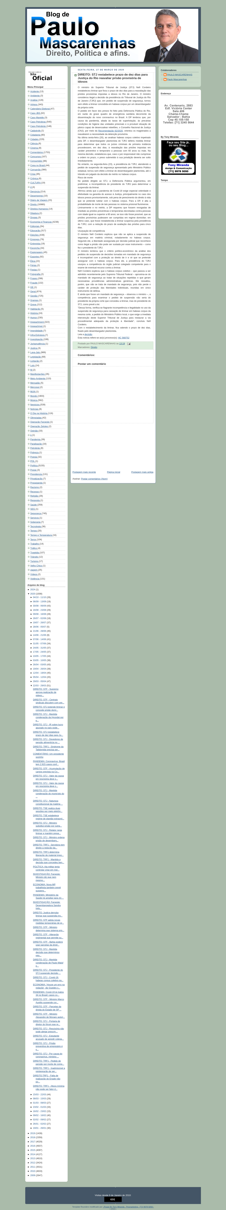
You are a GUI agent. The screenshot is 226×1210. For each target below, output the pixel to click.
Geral (33, 291)
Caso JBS (35, 113)
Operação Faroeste (40, 422)
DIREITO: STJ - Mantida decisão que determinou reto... (46, 952)
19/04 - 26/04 (40, 669)
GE (32, 287)
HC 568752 (123, 338)
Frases (34, 278)
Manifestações (37, 374)
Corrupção (35, 169)
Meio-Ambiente (38, 378)
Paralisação (36, 444)
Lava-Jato (35, 352)
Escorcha (35, 248)
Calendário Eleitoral (40, 109)
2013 (33, 1158)
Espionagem (36, 252)
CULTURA (35, 183)
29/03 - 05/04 (40, 681)
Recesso (35, 491)
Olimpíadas (36, 418)
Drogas (34, 217)
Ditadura (34, 213)
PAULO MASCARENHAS (179, 74)
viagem (34, 570)
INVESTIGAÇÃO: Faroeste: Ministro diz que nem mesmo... (46, 877)
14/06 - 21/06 (40, 635)
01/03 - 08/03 (40, 1103)
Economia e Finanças (41, 222)
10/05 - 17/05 (40, 656)
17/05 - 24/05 (40, 652)
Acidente (35, 91)
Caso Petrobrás (38, 126)
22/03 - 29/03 (40, 685)
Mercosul (35, 387)
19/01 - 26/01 (40, 1128)
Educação (35, 230)
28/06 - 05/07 (40, 627)
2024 (33, 589)
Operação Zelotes (39, 426)
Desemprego (37, 196)
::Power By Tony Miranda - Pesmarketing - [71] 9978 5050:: (128, 1207)
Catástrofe (35, 130)
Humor (34, 317)
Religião (34, 496)
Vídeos (34, 574)
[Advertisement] (96, 445)
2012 (33, 1162)
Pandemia (35, 439)
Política (34, 465)
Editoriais (35, 226)
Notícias (34, 409)
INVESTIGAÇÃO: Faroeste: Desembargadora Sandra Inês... (47, 905)
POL (32, 461)
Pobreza (34, 452)
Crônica (34, 178)
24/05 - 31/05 (40, 648)
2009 (33, 1175)
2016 (33, 1146)
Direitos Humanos (39, 209)
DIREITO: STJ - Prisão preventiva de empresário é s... (48, 1046)
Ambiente (35, 95)
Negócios (35, 404)
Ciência (34, 143)
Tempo (34, 531)
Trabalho (35, 544)
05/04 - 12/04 (40, 677)
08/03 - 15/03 (40, 1098)
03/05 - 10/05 (40, 660)
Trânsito (34, 557)
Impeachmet (36, 326)
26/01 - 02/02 (40, 1124)
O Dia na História (39, 413)
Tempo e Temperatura (41, 535)
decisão (88, 334)
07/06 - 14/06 (40, 639)
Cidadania (35, 135)
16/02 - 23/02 (40, 1111)
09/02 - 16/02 (40, 1115)
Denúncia (35, 191)
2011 (33, 1167)
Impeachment (37, 322)
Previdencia (36, 474)
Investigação (36, 339)
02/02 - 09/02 (40, 1119)
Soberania (35, 522)
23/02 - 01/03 (40, 1107)
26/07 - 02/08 (40, 618)
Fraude (34, 283)
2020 (33, 594)
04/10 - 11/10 (40, 597)
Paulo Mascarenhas (177, 79)
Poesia (34, 457)
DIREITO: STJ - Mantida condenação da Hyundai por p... (48, 717)
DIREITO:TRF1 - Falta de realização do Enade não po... (46, 1078)
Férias (33, 265)
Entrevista (35, 243)
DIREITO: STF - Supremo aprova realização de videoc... (45, 692)
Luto (32, 365)
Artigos (34, 104)
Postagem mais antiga (142, 472)
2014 (33, 1154)
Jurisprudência (38, 344)
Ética (33, 261)
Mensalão (35, 383)
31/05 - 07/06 (40, 643)
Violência (35, 579)
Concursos (36, 156)
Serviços (35, 518)
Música (34, 400)
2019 (33, 1133)
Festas (34, 270)
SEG (33, 509)
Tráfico (34, 548)
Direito (33, 204)
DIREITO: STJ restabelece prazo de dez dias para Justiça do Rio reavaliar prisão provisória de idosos (113, 78)
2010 (33, 1171)
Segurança (36, 513)
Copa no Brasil (38, 165)
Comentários (37, 152)
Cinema (34, 148)
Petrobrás (35, 448)
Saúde (33, 505)
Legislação (36, 357)
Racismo (35, 487)
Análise (34, 100)
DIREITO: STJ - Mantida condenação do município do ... (48, 793)
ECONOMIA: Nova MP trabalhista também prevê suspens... (47, 887)
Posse (33, 470)
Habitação (35, 309)
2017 (33, 1141)
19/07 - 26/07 (40, 622)
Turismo (34, 561)
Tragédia (35, 552)
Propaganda (36, 483)
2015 (33, 1150)
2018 (33, 1137)
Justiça (34, 348)
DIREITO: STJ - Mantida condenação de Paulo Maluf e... (48, 962)
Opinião (34, 431)
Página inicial (113, 472)
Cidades (34, 139)
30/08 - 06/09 (40, 606)
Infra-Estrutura (37, 335)
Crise (33, 174)
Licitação (35, 361)
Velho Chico (36, 565)
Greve (33, 304)
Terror (33, 539)
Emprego (35, 239)
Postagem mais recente (84, 472)
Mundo (34, 396)
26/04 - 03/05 (40, 664)
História (34, 313)
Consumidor (36, 161)
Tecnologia (36, 526)
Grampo (34, 300)
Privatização (36, 478)
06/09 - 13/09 (40, 601)
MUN (33, 391)
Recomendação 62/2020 (110, 131)
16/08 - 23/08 (40, 610)
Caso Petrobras (38, 122)
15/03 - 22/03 (40, 1094)
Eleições (34, 235)
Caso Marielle (37, 117)
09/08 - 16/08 (40, 614)
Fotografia (35, 274)
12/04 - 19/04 (40, 673)
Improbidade (36, 330)
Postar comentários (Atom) (94, 479)
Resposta (35, 500)
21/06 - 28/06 (40, 631)
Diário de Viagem (39, 200)
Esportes (35, 256)
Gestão (34, 296)
